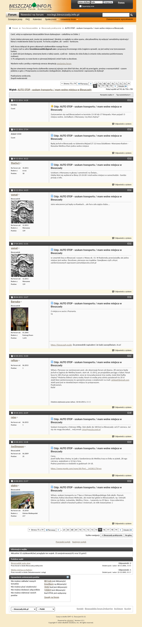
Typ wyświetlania (122, 95)
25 (96, 83)
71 (116, 83)
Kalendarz (37, 19)
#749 (129, 442)
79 (111, 86)
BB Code (48, 581)
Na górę (128, 535)
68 (104, 83)
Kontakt (80, 608)
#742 (129, 129)
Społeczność (50, 19)
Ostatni (122, 86)
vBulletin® (70, 620)
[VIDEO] (47, 590)
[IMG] (47, 587)
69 (108, 83)
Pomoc (121, 2)
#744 (129, 190)
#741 (129, 100)
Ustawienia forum (68, 19)
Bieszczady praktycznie (51, 28)
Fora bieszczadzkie (30, 28)
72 (121, 83)
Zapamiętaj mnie (86, 6)
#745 (129, 243)
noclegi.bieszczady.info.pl (63, 14)
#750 (129, 481)
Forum (12, 14)
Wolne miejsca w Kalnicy (21, 570)
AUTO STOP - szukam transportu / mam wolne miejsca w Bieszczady (55, 89)
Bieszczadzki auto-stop (20, 563)
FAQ (28, 19)
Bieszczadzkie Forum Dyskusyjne (99, 608)
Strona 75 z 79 (70, 83)
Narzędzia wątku (106, 95)
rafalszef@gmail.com (120, 380)
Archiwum (118, 608)
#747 (129, 355)
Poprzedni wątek (63, 542)
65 (101, 83)
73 (124, 83)
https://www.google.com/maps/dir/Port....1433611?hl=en (76, 468)
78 (107, 86)
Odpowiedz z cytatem (121, 124)
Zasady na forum (51, 597)
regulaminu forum (64, 63)
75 (95, 86)
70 (112, 83)
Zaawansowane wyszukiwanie (119, 19)
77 (103, 86)
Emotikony (49, 584)
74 (128, 83)
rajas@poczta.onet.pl (91, 429)
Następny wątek (79, 542)
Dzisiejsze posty (15, 19)
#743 (129, 158)
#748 (129, 412)
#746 (129, 297)
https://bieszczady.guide (61, 345)
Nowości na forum (32, 14)
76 (99, 86)
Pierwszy (83, 83)
